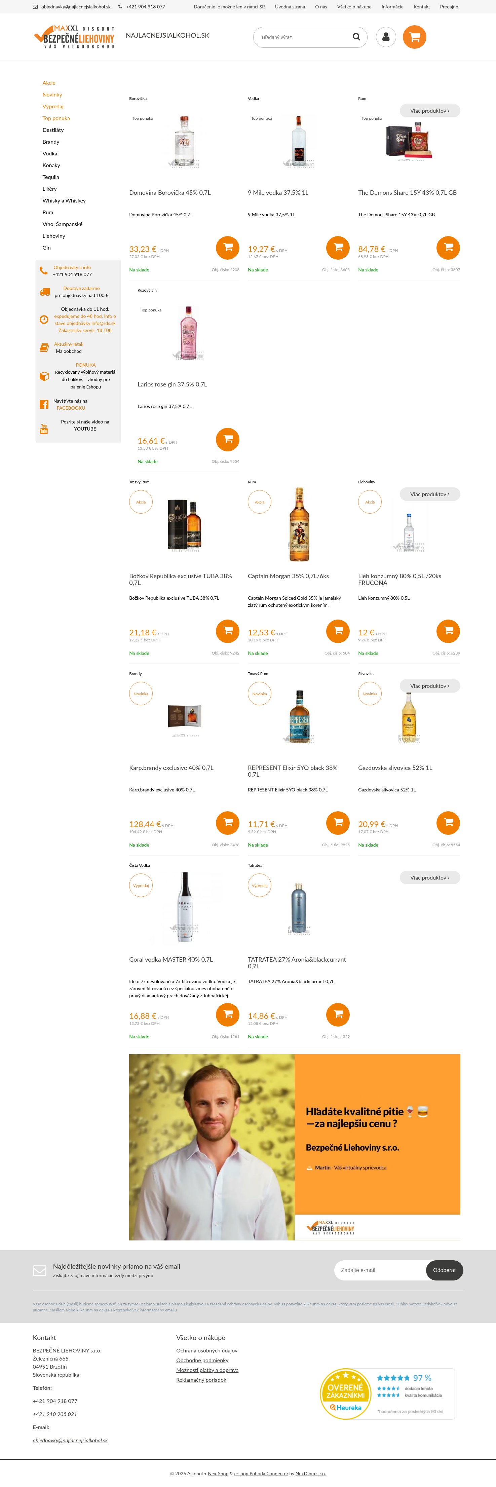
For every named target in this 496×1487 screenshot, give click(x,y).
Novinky (52, 94)
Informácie (393, 6)
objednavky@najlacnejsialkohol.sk (76, 6)
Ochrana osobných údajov (206, 1350)
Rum (48, 212)
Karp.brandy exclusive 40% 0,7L (171, 767)
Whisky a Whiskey (64, 200)
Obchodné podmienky (202, 1360)
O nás (321, 6)
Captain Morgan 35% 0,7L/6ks (288, 576)
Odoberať (444, 1270)
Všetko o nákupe (354, 6)
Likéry (50, 188)
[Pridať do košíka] (227, 248)
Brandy (51, 141)
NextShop (218, 1473)
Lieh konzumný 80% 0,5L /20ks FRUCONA (399, 579)
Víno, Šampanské (63, 224)
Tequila (51, 177)
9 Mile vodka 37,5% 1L (278, 192)
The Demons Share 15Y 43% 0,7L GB (407, 192)
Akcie (49, 82)
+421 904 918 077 (145, 6)
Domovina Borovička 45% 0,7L (170, 192)
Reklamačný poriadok (201, 1379)
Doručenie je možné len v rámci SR (229, 6)
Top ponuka (56, 118)
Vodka (50, 153)
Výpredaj (53, 106)
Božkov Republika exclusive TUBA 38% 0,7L (180, 579)
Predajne (449, 6)
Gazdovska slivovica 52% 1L (395, 767)
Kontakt (422, 6)
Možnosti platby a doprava (207, 1370)
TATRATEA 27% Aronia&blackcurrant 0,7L (297, 963)
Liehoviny (54, 235)
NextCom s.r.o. (311, 1473)
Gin (47, 247)
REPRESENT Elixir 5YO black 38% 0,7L (293, 771)
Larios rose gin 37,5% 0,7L (172, 384)
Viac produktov (429, 110)
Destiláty (53, 129)
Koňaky (51, 165)
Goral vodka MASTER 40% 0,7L (171, 959)
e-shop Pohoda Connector (261, 1473)
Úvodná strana (290, 6)
